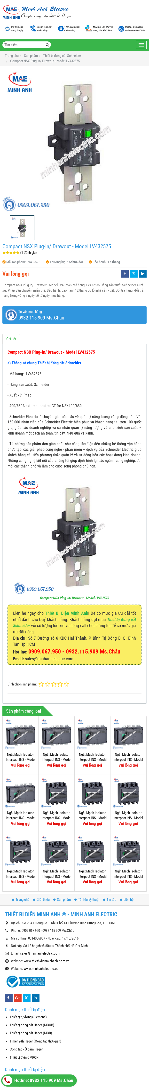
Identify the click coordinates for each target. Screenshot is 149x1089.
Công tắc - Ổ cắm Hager (26, 1049)
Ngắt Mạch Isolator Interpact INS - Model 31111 (128, 818)
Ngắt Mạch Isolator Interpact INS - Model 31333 (92, 759)
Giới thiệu (41, 899)
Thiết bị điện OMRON (24, 1057)
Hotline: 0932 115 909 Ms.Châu (37, 1080)
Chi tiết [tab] (11, 339)
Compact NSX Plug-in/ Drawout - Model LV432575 (74, 598)
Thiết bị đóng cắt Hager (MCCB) (32, 1025)
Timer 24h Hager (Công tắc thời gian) (35, 1041)
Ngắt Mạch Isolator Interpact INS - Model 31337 (20, 759)
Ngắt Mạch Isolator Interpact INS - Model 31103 (92, 876)
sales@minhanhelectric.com (40, 953)
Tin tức (109, 899)
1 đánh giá (28, 252)
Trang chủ (20, 899)
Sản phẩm (62, 899)
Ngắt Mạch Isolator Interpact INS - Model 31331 (128, 759)
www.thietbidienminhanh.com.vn (46, 961)
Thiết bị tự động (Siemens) (28, 1017)
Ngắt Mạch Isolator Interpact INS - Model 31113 (92, 818)
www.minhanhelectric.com (42, 968)
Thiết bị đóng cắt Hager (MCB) (31, 1033)
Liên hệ (126, 899)
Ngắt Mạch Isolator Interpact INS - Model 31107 (56, 876)
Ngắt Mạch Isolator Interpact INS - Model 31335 (56, 759)
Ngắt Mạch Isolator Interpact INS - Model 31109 (20, 876)
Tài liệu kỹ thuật (86, 899)
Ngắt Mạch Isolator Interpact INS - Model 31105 (128, 876)
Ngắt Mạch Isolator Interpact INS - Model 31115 (56, 818)
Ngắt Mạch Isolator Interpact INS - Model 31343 (20, 818)
